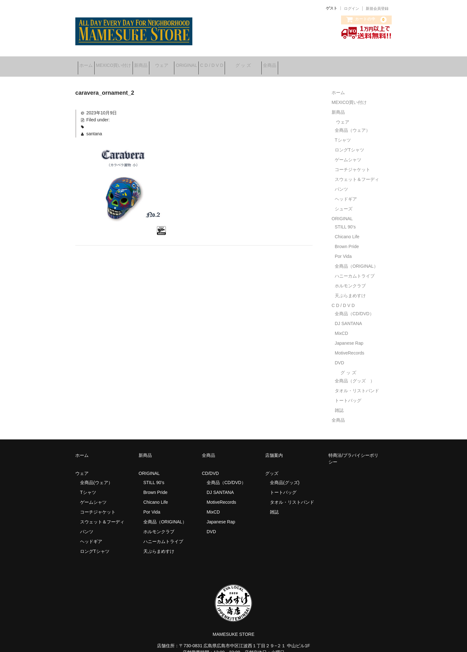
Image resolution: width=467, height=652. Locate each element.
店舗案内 (274, 448)
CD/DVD (210, 466)
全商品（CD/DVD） (356, 306)
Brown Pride (347, 239)
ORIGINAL (228, 63)
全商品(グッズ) (284, 475)
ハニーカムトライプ (355, 269)
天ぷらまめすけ (350, 288)
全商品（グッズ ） (355, 373)
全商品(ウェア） (96, 475)
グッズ (274, 466)
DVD (339, 355)
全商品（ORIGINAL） (356, 259)
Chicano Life (347, 229)
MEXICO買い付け (125, 63)
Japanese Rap (349, 336)
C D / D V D (263, 63)
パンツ (341, 182)
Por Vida (343, 249)
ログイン (351, 8)
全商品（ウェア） (355, 123)
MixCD (341, 326)
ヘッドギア (346, 192)
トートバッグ (348, 393)
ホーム (88, 63)
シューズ (343, 201)
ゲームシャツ (348, 152)
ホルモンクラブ (350, 278)
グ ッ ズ (304, 63)
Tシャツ (343, 133)
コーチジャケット (352, 162)
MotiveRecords (349, 345)
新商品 (163, 63)
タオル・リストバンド (357, 383)
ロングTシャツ (349, 142)
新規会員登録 (377, 8)
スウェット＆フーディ (357, 172)
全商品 (341, 63)
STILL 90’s (345, 219)
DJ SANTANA (348, 316)
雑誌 (339, 403)
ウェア (194, 63)
